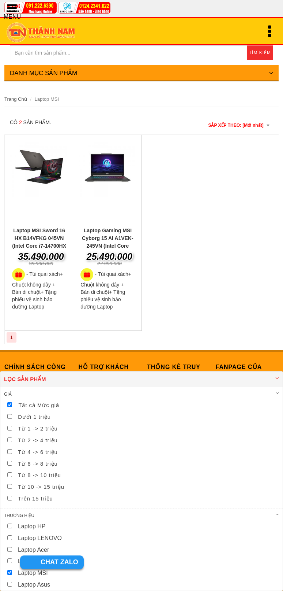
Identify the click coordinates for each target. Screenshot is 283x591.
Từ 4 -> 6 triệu (37, 452)
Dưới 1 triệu (34, 417)
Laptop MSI (33, 573)
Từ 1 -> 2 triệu (37, 429)
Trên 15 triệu (35, 499)
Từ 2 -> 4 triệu (37, 440)
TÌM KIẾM (260, 52)
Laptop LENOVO (40, 538)
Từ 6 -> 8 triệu (37, 464)
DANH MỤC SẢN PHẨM (141, 73)
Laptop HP (32, 526)
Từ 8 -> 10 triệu (39, 475)
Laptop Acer (33, 550)
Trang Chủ (15, 99)
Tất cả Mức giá (38, 405)
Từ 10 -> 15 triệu (41, 487)
